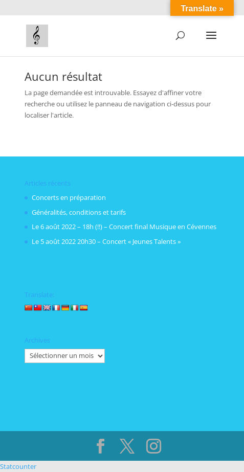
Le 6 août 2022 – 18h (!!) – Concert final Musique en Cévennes (124, 226)
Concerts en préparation (69, 197)
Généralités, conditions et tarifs (79, 212)
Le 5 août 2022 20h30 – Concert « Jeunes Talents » (106, 241)
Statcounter (18, 466)
